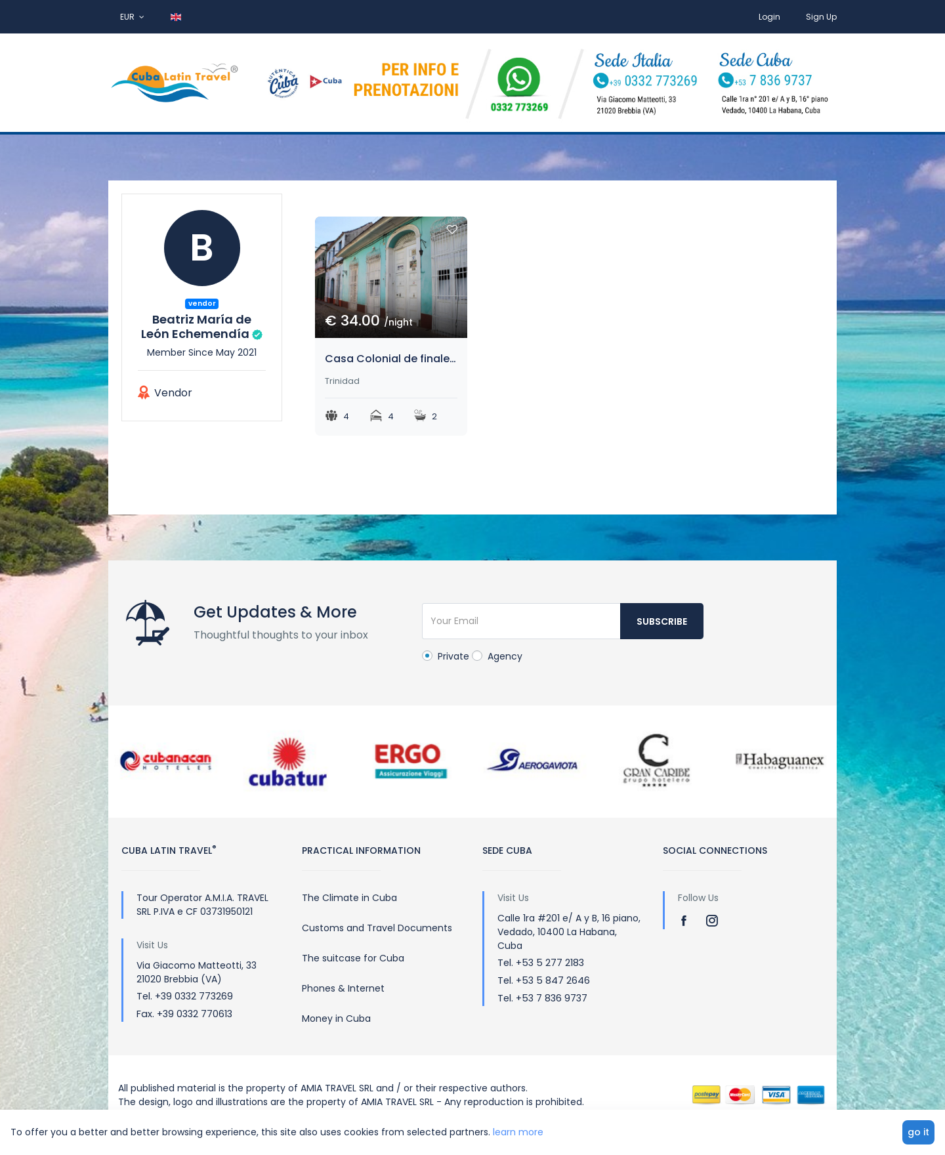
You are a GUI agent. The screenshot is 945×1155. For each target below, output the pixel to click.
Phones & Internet (343, 988)
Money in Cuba (336, 1018)
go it (918, 1132)
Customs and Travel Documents (377, 927)
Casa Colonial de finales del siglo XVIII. (391, 358)
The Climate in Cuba (349, 897)
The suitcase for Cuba (353, 958)
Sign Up (821, 16)
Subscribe (662, 621)
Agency (497, 656)
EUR (132, 16)
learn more (518, 1132)
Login (769, 16)
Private (445, 656)
